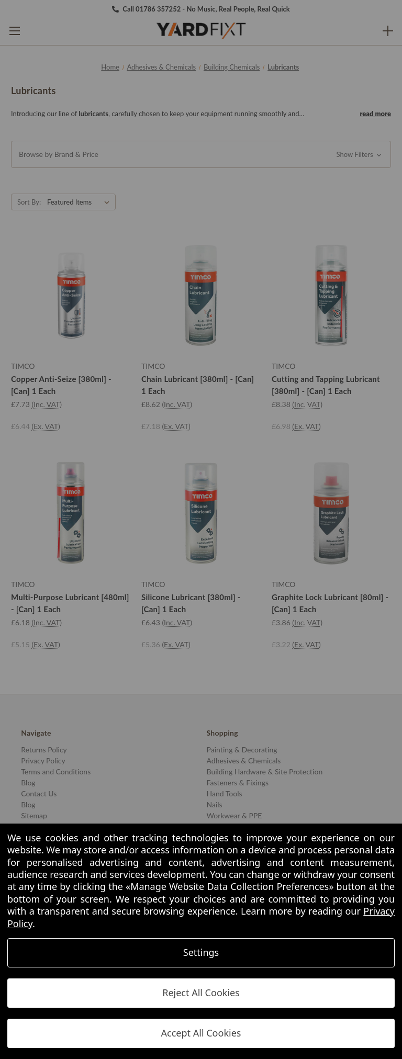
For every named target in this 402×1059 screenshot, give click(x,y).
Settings (201, 952)
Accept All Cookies (201, 1033)
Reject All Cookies (201, 992)
